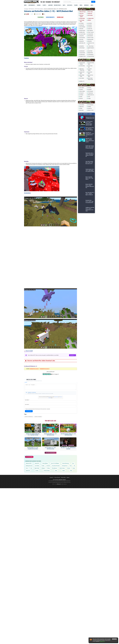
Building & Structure (29, 465)
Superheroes (28, 470)
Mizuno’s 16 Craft (90, 110)
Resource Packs (57, 5)
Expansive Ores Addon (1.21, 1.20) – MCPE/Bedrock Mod (50, 434)
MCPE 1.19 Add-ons (28, 416)
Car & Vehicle (37, 465)
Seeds (81, 5)
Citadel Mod (82, 46)
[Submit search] (93, 2)
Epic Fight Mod (90, 30)
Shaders (38, 5)
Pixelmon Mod (82, 18)
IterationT (81, 89)
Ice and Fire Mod (82, 34)
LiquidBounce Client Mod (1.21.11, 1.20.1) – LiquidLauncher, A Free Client (90, 220)
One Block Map (82, 65)
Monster (68, 468)
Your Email (27, 404)
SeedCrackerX (82, 50)
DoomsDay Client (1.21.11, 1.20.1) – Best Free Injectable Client (89, 212)
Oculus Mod (90, 25)
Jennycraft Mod (82, 52)
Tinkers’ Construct (91, 32)
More (92, 5)
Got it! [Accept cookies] (114, 639)
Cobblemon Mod (90, 18)
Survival (37, 470)
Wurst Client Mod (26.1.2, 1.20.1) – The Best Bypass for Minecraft (90, 204)
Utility (56, 470)
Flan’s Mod (81, 39)
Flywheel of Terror (83, 56)
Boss (73, 463)
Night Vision (82, 106)
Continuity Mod (82, 54)
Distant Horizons (82, 30)
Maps (64, 5)
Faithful (81, 108)
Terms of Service (57, 477)
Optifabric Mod (82, 32)
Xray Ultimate (82, 104)
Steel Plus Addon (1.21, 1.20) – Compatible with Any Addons (33, 448)
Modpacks (86, 5)
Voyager (89, 98)
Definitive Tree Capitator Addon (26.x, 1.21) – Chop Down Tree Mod (33, 434)
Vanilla (63, 470)
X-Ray (71, 470)
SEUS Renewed (90, 91)
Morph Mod (90, 41)
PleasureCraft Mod (91, 56)
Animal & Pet (37, 463)
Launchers (50, 5)
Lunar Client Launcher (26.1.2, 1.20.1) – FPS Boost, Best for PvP (89, 173)
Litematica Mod (90, 34)
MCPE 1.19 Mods (38, 416)
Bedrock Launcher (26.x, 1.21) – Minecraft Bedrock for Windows (90, 134)
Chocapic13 (82, 93)
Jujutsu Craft (90, 28)
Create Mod (90, 26)
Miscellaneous (54, 468)
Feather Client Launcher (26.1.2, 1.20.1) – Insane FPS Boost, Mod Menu (90, 158)
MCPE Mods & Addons (39, 8)
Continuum (81, 94)
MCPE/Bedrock (32, 5)
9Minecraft (59, 484)
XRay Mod (81, 28)
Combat (42, 465)
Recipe (74, 468)
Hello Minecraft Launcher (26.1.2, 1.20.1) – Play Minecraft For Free (90, 142)
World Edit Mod (90, 35)
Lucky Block (90, 23)
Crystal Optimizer (90, 54)
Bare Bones (82, 110)
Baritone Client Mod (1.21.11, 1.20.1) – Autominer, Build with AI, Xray (90, 197)
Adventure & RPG (29, 463)
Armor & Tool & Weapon (55, 463)
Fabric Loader (90, 11)
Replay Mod (82, 41)
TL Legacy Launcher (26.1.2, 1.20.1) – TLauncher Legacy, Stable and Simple (89, 127)
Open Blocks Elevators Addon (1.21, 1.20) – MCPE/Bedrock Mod (68, 434)
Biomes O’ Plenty (90, 37)
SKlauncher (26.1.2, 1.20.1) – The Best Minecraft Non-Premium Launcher (90, 150)
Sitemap (68, 477)
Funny (71, 465)
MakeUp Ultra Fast (91, 94)
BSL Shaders (82, 87)
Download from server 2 (44, 368)
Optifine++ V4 (82, 81)
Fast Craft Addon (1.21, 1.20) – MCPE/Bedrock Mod (50, 448)
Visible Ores (90, 108)
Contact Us (51, 477)
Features (41, 17)
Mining (48, 468)
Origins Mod (82, 35)
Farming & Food (64, 465)
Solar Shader (82, 78)
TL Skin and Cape (90, 46)
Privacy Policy (56, 396)
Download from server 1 (34, 368)
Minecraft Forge (83, 11)
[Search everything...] (77, 2)
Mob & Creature (62, 468)
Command (48, 465)
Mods (25, 5)
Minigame (43, 468)
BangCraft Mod (90, 52)
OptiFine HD (90, 13)
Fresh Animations (90, 104)
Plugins (75, 5)
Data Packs (69, 5)
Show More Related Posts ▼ (50, 452)
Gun (74, 465)
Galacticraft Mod (90, 39)
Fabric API (81, 13)
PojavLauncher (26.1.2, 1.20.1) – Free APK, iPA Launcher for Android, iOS (89, 166)
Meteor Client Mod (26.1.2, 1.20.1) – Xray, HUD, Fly (89, 189)
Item (31, 468)
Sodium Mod (82, 25)
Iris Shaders (82, 23)
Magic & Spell (37, 468)
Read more (102, 641)
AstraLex (81, 98)
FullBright (89, 106)
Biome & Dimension (65, 463)
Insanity (81, 96)
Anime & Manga (45, 463)
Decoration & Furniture (56, 465)
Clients (44, 5)
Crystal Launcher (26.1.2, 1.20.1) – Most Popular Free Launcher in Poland (90, 181)
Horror (27, 468)
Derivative (89, 87)
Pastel (89, 96)
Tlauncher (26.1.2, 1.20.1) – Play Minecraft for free (90, 119)
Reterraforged (82, 47)
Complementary (90, 93)
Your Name (27, 399)
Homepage (26, 8)
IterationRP (90, 89)
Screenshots (50, 17)
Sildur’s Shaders (82, 91)
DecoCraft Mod (82, 37)
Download (60, 17)
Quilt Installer (90, 15)
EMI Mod (89, 20)
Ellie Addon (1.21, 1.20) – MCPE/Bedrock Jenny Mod (68, 448)
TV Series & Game (47, 470)
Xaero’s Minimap (82, 26)
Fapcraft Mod (90, 50)
